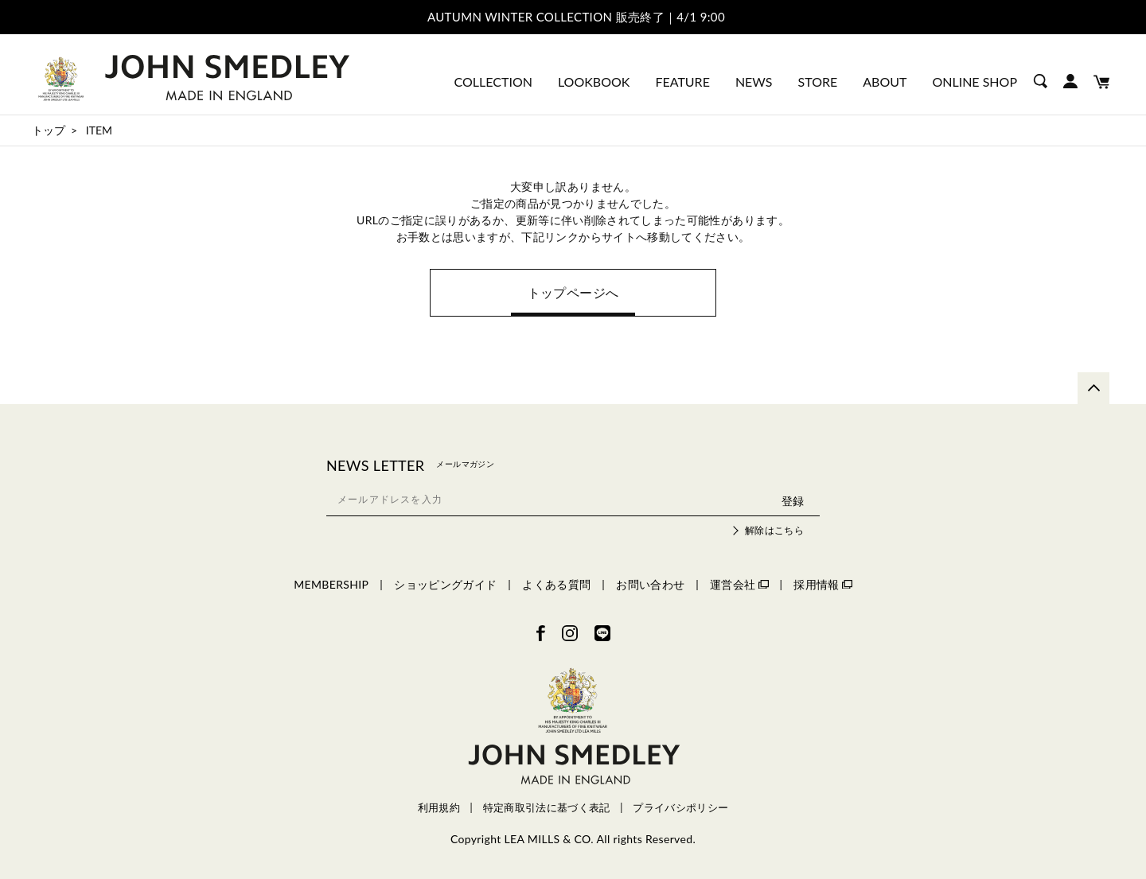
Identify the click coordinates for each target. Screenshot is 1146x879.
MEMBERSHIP (331, 584)
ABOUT (884, 81)
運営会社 (739, 584)
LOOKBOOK (594, 81)
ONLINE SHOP (974, 81)
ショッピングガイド (445, 584)
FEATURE (682, 81)
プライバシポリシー (680, 808)
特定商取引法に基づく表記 (546, 808)
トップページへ (573, 292)
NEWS (754, 81)
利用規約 (439, 808)
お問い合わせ (650, 584)
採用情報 (822, 584)
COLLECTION (493, 81)
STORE (818, 81)
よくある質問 (556, 584)
